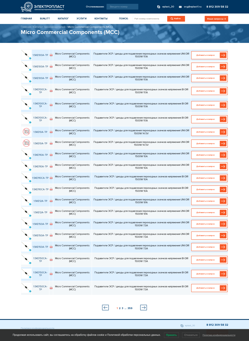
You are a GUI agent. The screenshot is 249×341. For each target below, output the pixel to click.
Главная (26, 18)
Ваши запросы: (216, 18)
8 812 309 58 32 (217, 6)
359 (130, 308)
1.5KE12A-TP (40, 201)
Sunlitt (45, 18)
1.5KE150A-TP (40, 224)
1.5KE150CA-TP (40, 260)
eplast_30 (188, 325)
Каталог (63, 18)
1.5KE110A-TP (40, 155)
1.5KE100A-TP (40, 55)
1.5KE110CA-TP (40, 178)
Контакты (101, 18)
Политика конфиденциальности (37, 328)
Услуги (82, 18)
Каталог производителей (49, 27)
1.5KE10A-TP (40, 132)
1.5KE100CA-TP (40, 91)
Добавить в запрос (210, 55)
